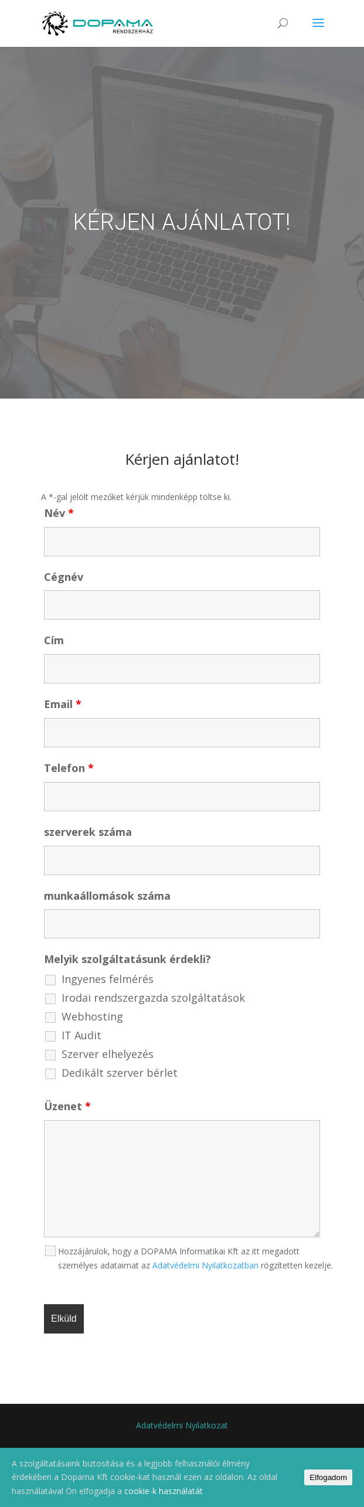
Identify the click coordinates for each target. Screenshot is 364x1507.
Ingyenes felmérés (108, 979)
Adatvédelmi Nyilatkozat (182, 1425)
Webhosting (92, 1016)
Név (59, 513)
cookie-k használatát (163, 1490)
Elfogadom (328, 1477)
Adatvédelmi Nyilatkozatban (205, 1265)
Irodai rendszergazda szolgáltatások (153, 997)
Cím (54, 640)
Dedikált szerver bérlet (120, 1073)
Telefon (69, 768)
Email (62, 704)
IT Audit (81, 1035)
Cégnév (63, 577)
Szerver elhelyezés (108, 1054)
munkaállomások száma (107, 896)
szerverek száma (88, 832)
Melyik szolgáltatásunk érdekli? (127, 959)
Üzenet (67, 1106)
